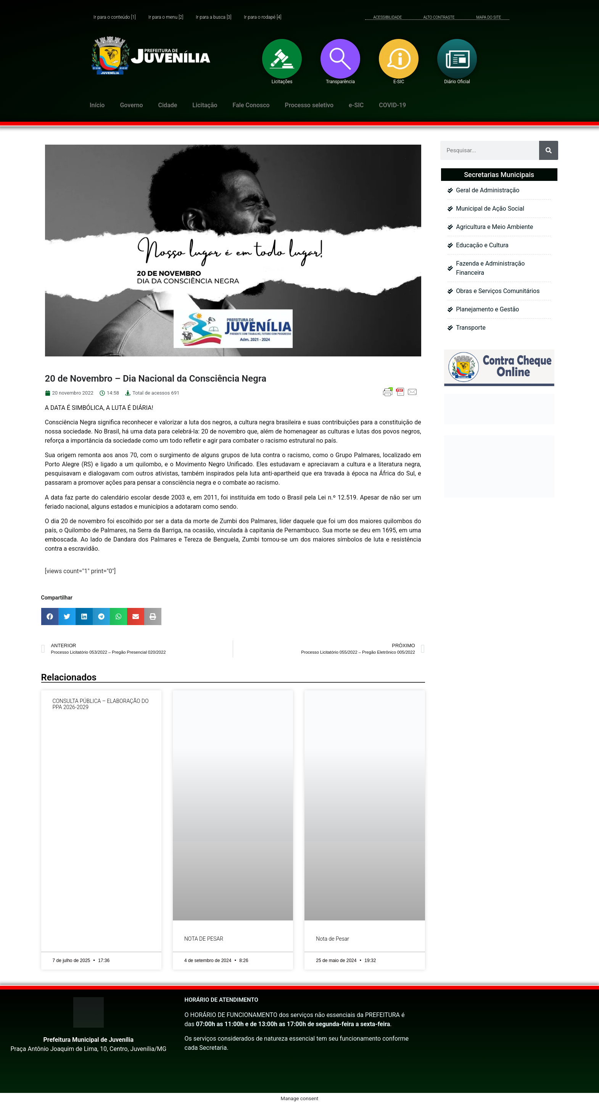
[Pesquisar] (548, 150)
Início (97, 105)
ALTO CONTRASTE (439, 17)
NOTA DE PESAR (203, 939)
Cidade (167, 105)
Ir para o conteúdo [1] (114, 17)
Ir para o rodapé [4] (262, 17)
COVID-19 (392, 105)
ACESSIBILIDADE (388, 17)
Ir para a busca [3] (213, 17)
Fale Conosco (251, 105)
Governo (131, 105)
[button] (49, 616)
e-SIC (356, 105)
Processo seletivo (309, 105)
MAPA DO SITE (488, 17)
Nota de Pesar (332, 939)
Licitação (204, 105)
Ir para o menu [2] (165, 17)
